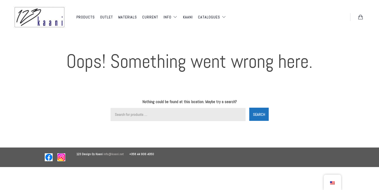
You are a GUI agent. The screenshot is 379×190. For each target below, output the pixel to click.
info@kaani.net (116, 154)
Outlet (106, 17)
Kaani (188, 17)
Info (167, 17)
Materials (127, 17)
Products (85, 17)
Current (150, 17)
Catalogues (209, 17)
